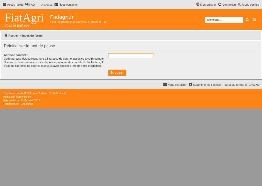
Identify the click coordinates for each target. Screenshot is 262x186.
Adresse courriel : (16, 55)
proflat (12, 100)
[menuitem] (30, 5)
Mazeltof (29, 100)
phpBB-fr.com (23, 96)
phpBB (24, 93)
